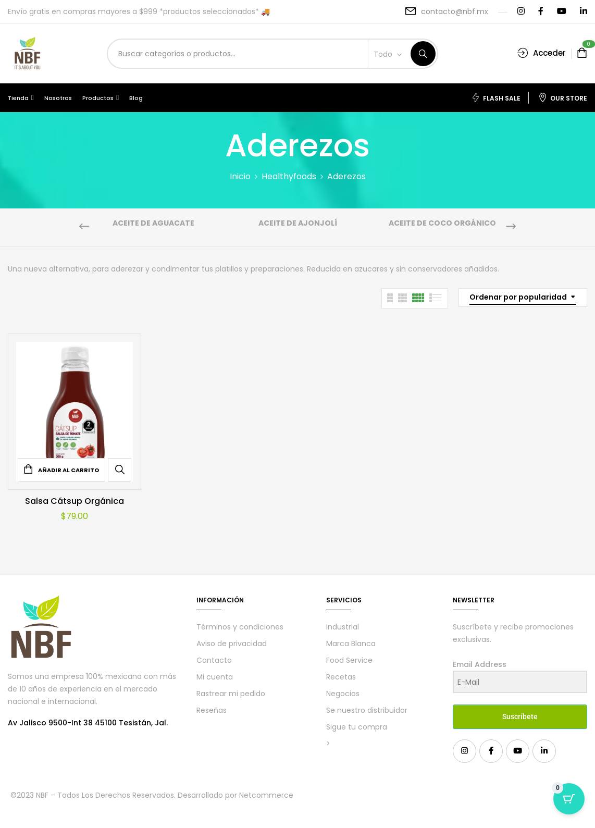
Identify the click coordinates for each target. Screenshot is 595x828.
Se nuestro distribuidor (366, 710)
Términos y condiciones (239, 627)
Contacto (214, 660)
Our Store (562, 98)
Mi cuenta (214, 677)
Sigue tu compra (356, 727)
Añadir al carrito (68, 470)
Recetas (341, 677)
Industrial (342, 627)
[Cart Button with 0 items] (569, 802)
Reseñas (211, 710)
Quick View (120, 469)
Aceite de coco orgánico (442, 223)
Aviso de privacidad (231, 643)
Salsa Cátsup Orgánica (74, 501)
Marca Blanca (351, 643)
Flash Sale (495, 98)
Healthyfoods (289, 176)
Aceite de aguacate (153, 223)
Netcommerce (266, 795)
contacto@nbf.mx (454, 11)
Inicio (240, 176)
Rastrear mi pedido (230, 693)
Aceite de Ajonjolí (297, 223)
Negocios (343, 693)
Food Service (349, 660)
